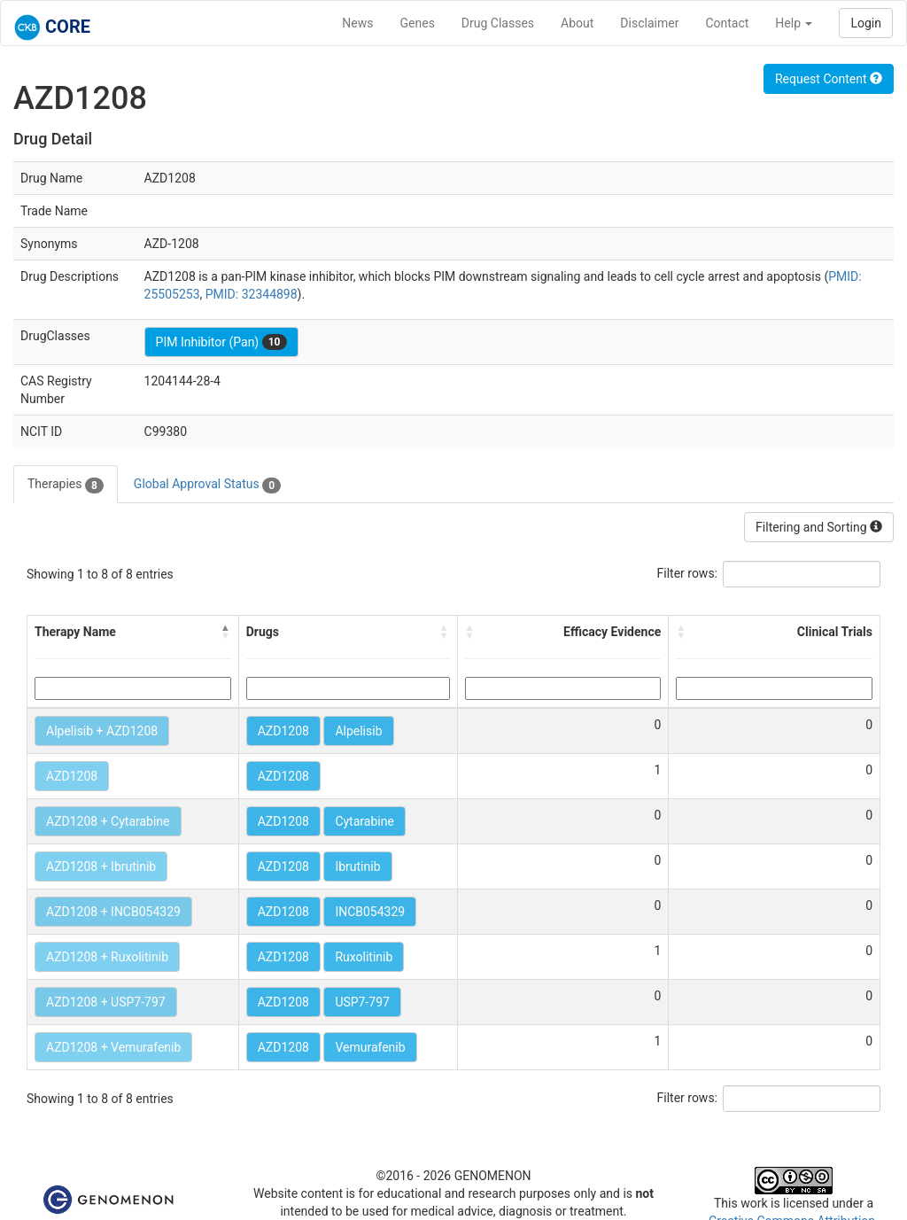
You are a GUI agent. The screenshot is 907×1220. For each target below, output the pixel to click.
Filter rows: (687, 573)
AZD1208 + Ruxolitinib (107, 957)
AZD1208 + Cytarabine (108, 821)
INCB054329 (370, 912)
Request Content (828, 79)
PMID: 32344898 (251, 294)
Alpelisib (358, 731)
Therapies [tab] (65, 485)
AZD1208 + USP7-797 (106, 1002)
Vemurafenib (370, 1047)
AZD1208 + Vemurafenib (113, 1047)
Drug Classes (497, 23)
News (357, 23)
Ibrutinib (357, 866)
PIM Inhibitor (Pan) (221, 342)
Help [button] (793, 23)
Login (865, 23)
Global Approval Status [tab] (207, 485)
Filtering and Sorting (819, 527)
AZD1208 (283, 731)
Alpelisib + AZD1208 (102, 731)
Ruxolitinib (363, 957)
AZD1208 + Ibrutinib (101, 866)
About (577, 23)
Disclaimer (649, 23)
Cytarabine (364, 821)
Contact (726, 23)
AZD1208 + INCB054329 (113, 912)
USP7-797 (362, 1002)
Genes (417, 23)
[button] (226, 632)
